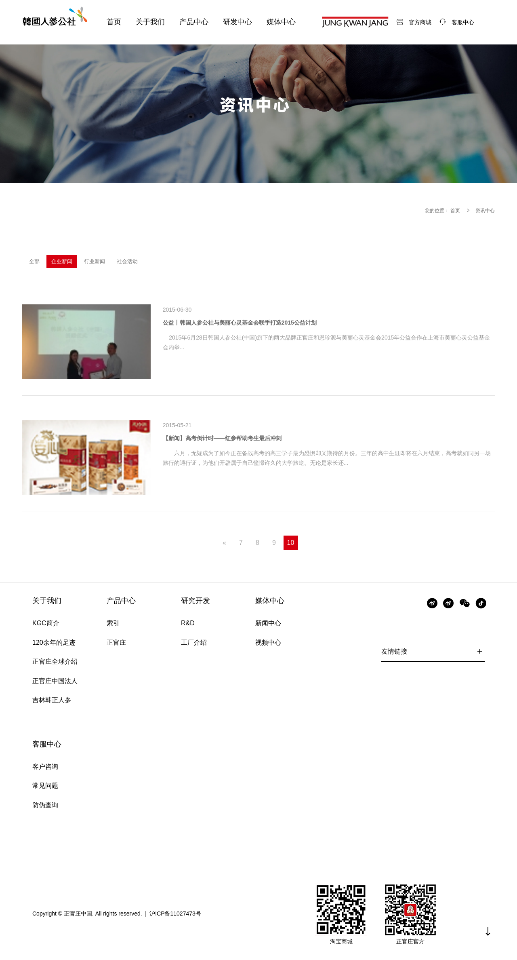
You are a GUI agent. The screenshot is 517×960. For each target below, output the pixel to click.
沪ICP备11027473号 (175, 913)
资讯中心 (485, 210)
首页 (455, 210)
